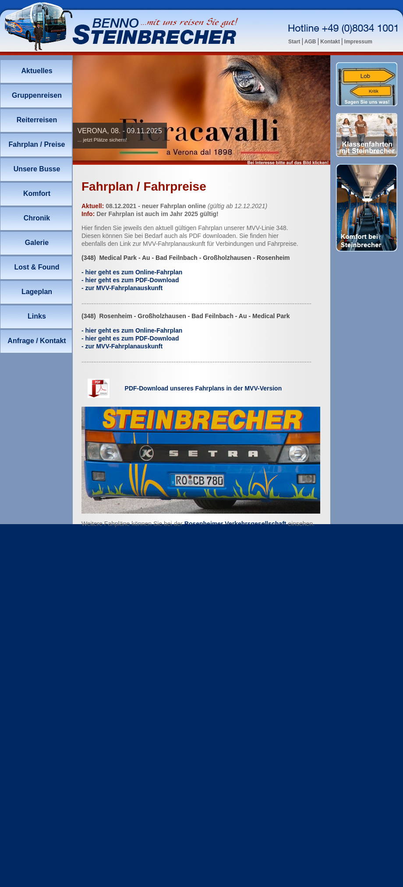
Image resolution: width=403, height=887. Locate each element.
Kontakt (330, 42)
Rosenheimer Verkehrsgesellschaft (235, 523)
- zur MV (122, 287)
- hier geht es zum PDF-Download (130, 280)
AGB (310, 42)
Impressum (357, 42)
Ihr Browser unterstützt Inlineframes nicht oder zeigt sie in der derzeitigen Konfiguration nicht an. (201, 110)
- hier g (131, 272)
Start (295, 42)
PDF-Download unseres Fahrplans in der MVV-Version (203, 388)
